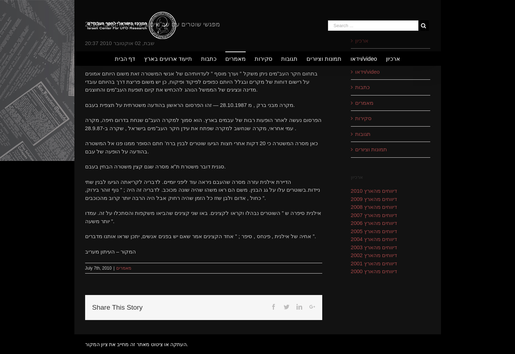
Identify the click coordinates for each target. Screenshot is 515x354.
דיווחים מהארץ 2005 (374, 231)
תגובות (363, 134)
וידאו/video (367, 72)
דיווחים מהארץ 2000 (374, 271)
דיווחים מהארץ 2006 (374, 223)
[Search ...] (373, 25)
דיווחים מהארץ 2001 (374, 263)
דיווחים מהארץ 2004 (374, 239)
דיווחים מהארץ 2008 (374, 207)
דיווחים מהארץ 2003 (374, 247)
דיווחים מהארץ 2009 (374, 199)
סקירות (363, 118)
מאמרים (123, 268)
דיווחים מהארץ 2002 (374, 255)
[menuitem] (129, 58)
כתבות (362, 87)
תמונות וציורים (371, 149)
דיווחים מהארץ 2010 (374, 191)
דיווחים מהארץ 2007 (374, 215)
